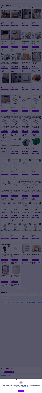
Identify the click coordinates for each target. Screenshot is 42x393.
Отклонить (21, 388)
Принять (21, 391)
